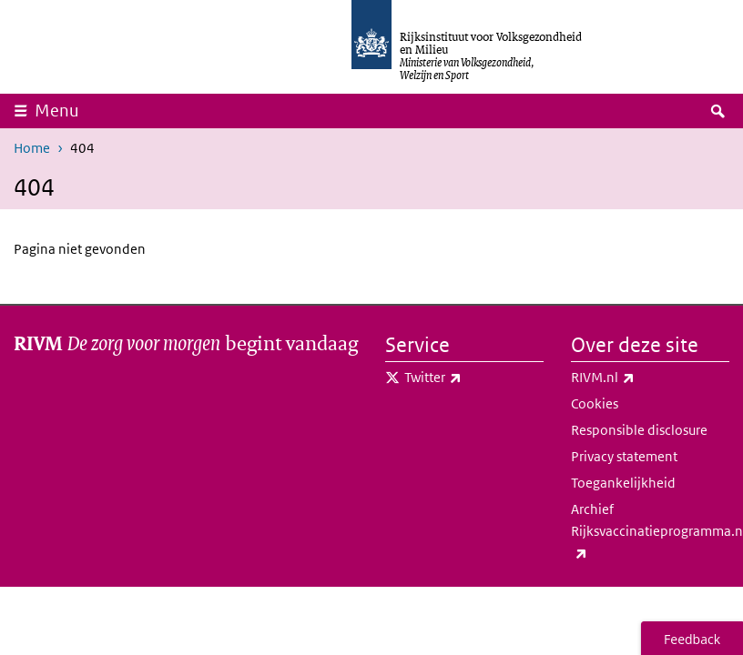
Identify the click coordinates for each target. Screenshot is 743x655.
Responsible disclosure (639, 429)
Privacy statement (624, 456)
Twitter (473, 377)
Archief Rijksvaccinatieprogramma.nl (650, 532)
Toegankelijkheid (623, 482)
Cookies (594, 403)
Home (32, 147)
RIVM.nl (643, 377)
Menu (57, 110)
